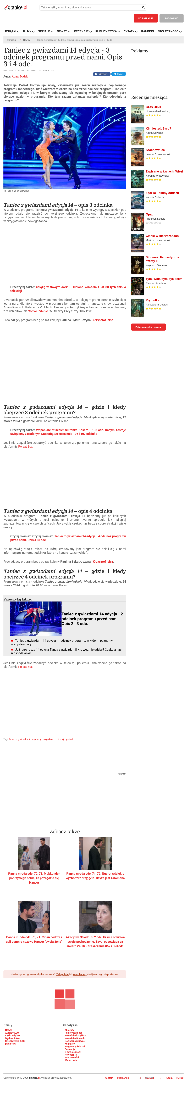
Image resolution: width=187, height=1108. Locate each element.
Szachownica (155, 150)
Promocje (70, 1049)
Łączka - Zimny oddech (162, 193)
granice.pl (11, 40)
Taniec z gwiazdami (19, 739)
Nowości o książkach (76, 1035)
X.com (166, 1078)
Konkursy (70, 1043)
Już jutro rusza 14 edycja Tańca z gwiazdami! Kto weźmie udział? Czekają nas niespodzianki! (66, 651)
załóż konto (79, 974)
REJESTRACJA (145, 18)
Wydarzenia (71, 1060)
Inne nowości (72, 1057)
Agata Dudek (20, 76)
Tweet (118, 74)
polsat (69, 739)
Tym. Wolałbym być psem (164, 279)
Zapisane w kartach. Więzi (164, 171)
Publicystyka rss (73, 1032)
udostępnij (103, 74)
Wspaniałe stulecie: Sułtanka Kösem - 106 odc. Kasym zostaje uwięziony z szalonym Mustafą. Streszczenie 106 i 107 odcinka (68, 432)
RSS (180, 1078)
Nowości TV (71, 1054)
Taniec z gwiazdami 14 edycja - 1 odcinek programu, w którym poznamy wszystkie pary (62, 642)
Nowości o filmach (75, 1038)
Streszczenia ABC (15, 1041)
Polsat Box (25, 446)
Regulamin (123, 1078)
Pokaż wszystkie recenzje (148, 327)
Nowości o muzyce (75, 1041)
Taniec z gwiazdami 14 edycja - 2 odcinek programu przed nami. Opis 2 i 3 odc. (92, 619)
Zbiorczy (69, 1030)
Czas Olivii (153, 107)
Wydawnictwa (12, 1038)
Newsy (26, 40)
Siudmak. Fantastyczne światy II (162, 259)
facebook (147, 1078)
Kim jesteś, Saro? (158, 128)
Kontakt (109, 1078)
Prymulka (152, 300)
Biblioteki (10, 1043)
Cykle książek (12, 1035)
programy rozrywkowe (43, 739)
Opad (149, 214)
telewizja (60, 739)
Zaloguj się (62, 974)
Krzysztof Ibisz (103, 320)
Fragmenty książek (75, 1046)
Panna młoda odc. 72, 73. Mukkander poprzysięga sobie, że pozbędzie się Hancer (34, 878)
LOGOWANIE (171, 18)
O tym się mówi (73, 1052)
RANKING (147, 31)
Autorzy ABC (12, 1032)
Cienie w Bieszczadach (162, 236)
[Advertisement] (64, 799)
